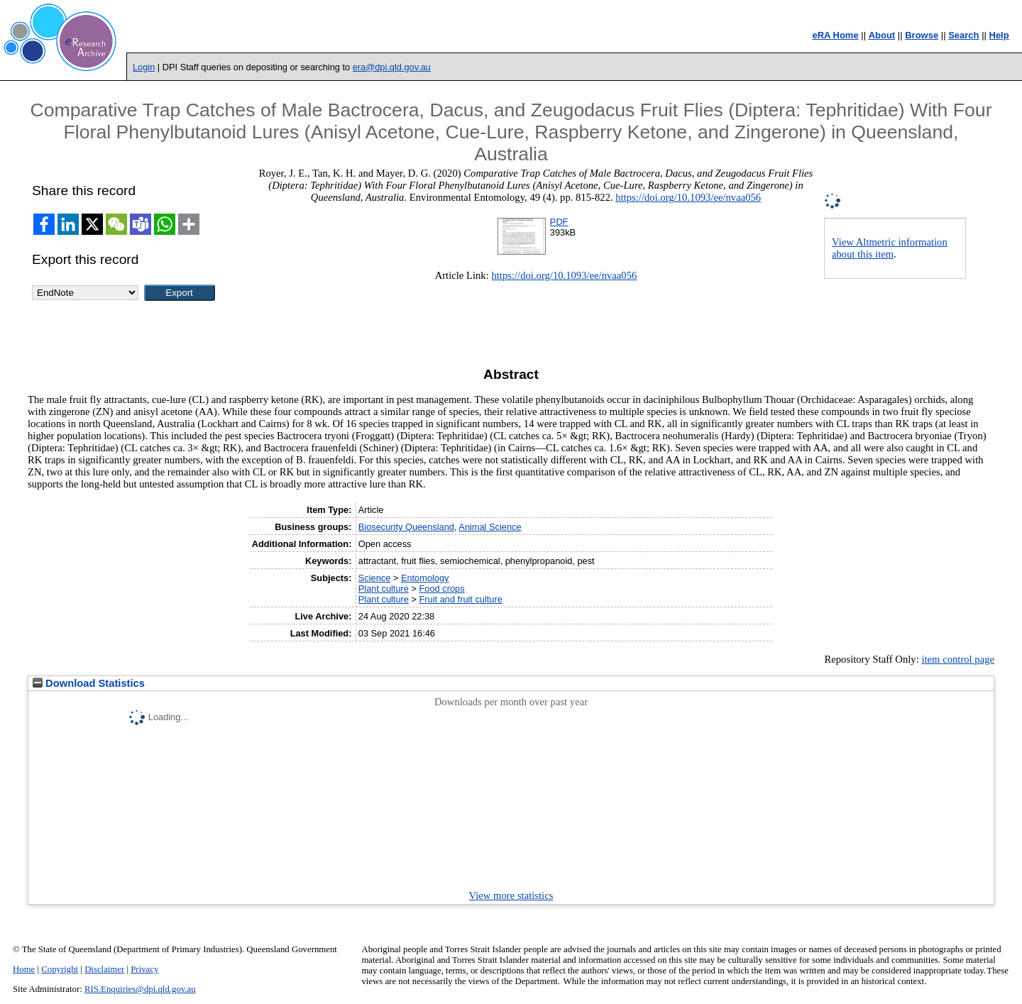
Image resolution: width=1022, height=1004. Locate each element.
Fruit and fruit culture (460, 599)
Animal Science (489, 527)
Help (999, 35)
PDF (559, 221)
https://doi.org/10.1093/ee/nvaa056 (688, 197)
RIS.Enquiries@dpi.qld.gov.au (140, 989)
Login (144, 67)
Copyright (59, 969)
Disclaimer (104, 969)
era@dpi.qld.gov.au (392, 67)
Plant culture (383, 588)
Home (24, 969)
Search (963, 35)
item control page (957, 659)
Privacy (144, 969)
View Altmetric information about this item (889, 248)
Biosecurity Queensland (406, 527)
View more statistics (511, 895)
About (882, 35)
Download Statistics (89, 683)
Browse (921, 35)
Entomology (425, 578)
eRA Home (835, 35)
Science (374, 578)
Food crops (442, 588)
